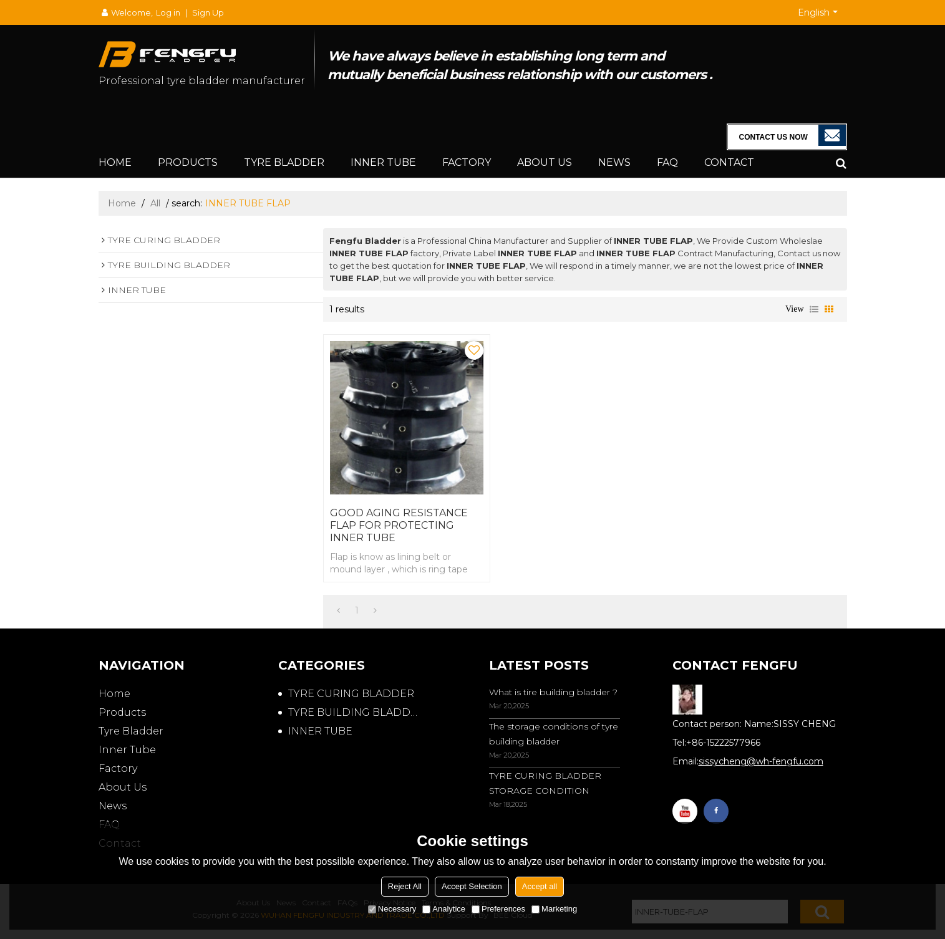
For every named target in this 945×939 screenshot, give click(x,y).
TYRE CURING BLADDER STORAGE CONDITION (545, 783)
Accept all (539, 886)
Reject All (405, 886)
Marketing (554, 908)
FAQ (667, 162)
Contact (729, 162)
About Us (544, 162)
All (155, 203)
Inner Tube (383, 162)
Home (115, 162)
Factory (466, 162)
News (614, 162)
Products (188, 162)
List (814, 309)
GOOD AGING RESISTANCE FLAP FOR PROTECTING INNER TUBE (399, 525)
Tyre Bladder (284, 162)
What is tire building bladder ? (553, 692)
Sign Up (208, 12)
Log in (168, 12)
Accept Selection (472, 886)
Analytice (443, 908)
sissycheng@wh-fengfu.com (761, 761)
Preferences (498, 908)
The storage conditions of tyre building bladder (553, 734)
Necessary (392, 908)
